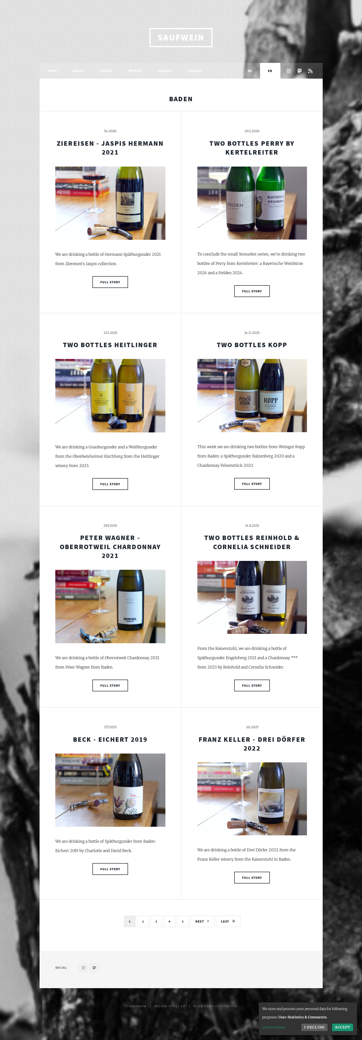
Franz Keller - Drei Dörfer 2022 (252, 744)
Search (195, 71)
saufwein (181, 37)
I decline (314, 1027)
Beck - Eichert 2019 (110, 739)
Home (52, 71)
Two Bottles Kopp (252, 344)
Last (225, 921)
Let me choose (273, 1027)
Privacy (165, 71)
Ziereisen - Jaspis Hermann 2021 (110, 148)
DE (250, 71)
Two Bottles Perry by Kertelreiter (251, 148)
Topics (106, 71)
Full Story (110, 282)
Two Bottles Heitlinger (110, 344)
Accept (342, 1027)
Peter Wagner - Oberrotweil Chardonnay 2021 (110, 546)
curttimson (226, 1006)
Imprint (135, 71)
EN (270, 71)
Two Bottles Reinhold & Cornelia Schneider (252, 542)
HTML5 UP (177, 1006)
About (78, 71)
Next (199, 921)
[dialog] (308, 1018)
